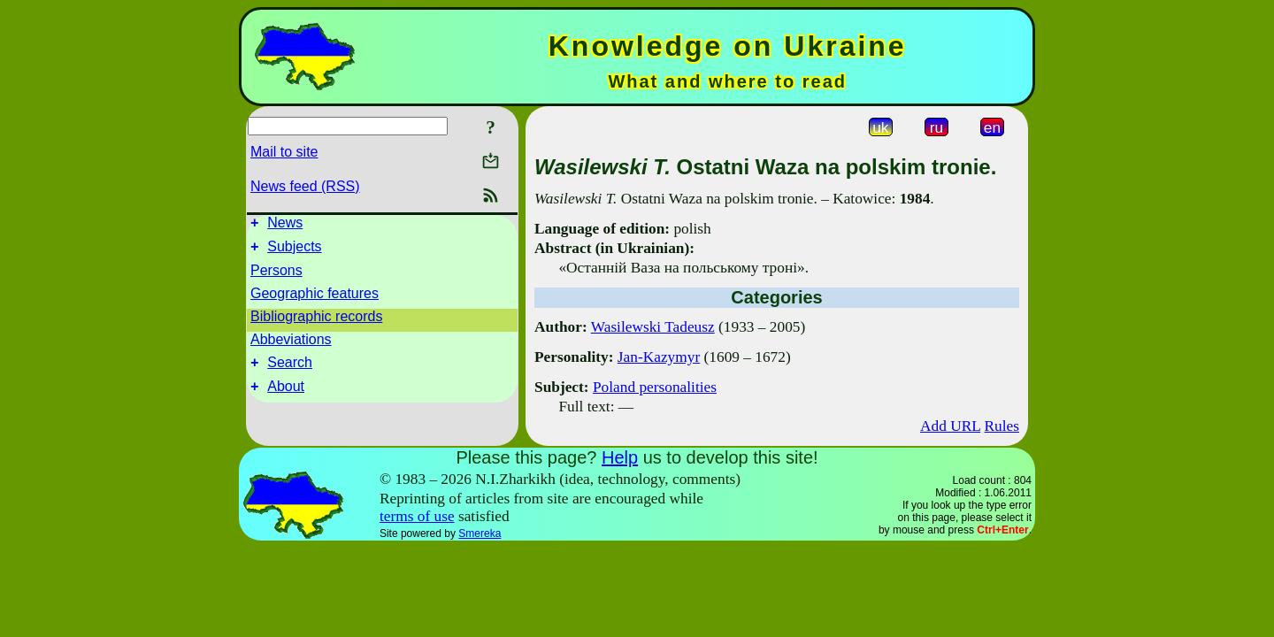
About (285, 396)
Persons (276, 275)
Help (620, 457)
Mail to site (284, 151)
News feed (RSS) (305, 186)
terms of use (417, 516)
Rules (1002, 426)
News (285, 225)
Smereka (479, 533)
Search (289, 370)
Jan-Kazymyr (659, 357)
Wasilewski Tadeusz (653, 326)
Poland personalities (655, 387)
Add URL (950, 426)
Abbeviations (291, 344)
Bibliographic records (316, 321)
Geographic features (314, 298)
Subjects (294, 251)
